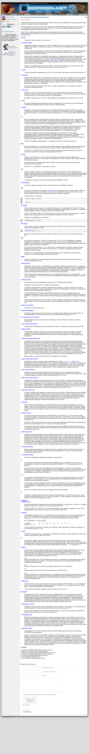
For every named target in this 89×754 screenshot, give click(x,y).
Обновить (27, 707)
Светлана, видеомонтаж (12, 52)
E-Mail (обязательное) (49, 671)
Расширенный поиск (8, 31)
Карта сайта (5, 21)
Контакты (20, 14)
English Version (9, 17)
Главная (8, 14)
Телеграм (11, 55)
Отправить (27, 714)
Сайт (44, 675)
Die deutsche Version (11, 19)
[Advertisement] (38, 738)
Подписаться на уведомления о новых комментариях (40, 697)
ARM (18, 3)
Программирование (9, 3)
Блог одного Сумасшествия (12, 47)
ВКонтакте (11, 54)
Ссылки (76, 14)
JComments (84, 717)
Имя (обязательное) (48, 667)
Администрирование (38, 14)
